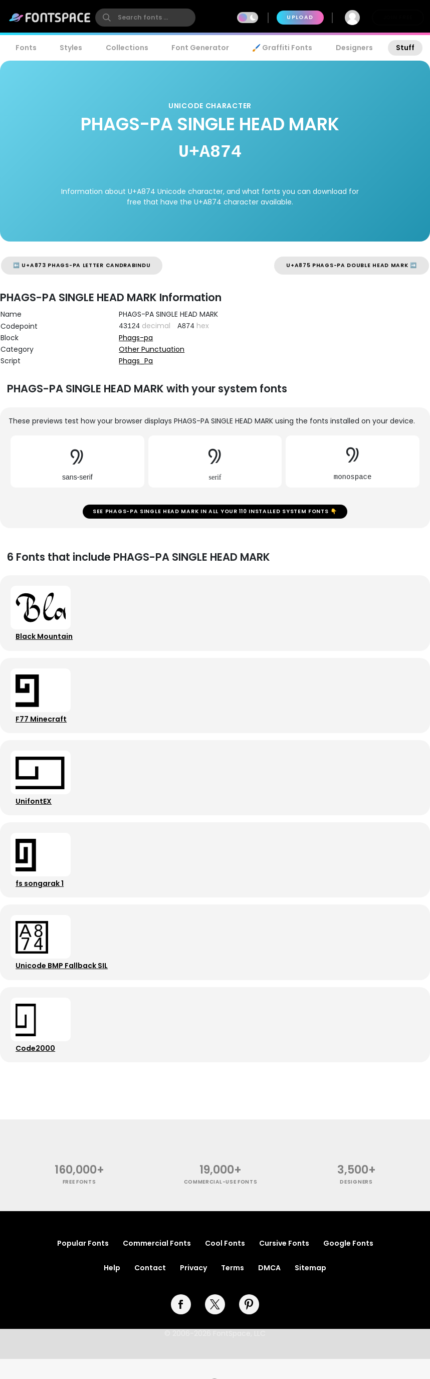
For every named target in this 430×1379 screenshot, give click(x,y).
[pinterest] (249, 1324)
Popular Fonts (83, 1263)
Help (112, 1288)
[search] (145, 18)
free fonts (79, 1202)
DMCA (269, 1288)
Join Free (398, 17)
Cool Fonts (225, 1263)
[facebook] (181, 1324)
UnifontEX (35, 811)
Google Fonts (348, 1263)
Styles (71, 48)
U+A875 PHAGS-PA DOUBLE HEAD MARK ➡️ (351, 265)
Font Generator (200, 48)
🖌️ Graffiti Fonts (282, 48)
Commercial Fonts (157, 1263)
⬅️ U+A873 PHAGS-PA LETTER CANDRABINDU (81, 265)
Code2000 (37, 1067)
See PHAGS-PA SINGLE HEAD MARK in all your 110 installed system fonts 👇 (215, 513)
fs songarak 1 (41, 896)
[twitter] (215, 1324)
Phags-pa (136, 338)
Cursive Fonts (284, 1263)
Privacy (193, 1288)
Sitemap (310, 1288)
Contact (150, 1288)
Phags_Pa (136, 361)
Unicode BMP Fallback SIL (63, 982)
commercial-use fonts (221, 1202)
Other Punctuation (151, 349)
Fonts (26, 48)
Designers (354, 48)
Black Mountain (45, 641)
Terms (232, 1288)
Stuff (405, 48)
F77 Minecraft (42, 726)
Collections (127, 48)
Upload (300, 17)
